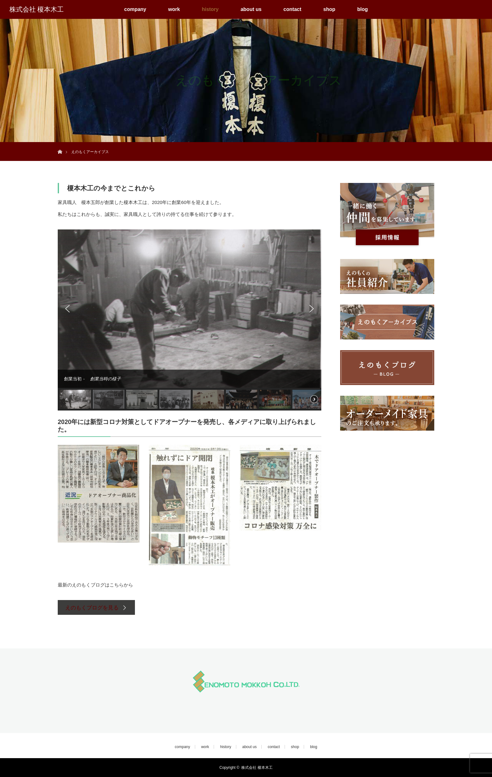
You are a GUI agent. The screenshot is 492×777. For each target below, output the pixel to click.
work (174, 9)
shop (329, 9)
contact (292, 9)
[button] (67, 309)
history (210, 9)
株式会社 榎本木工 (36, 9)
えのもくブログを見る (92, 608)
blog (362, 9)
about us (251, 9)
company (135, 9)
